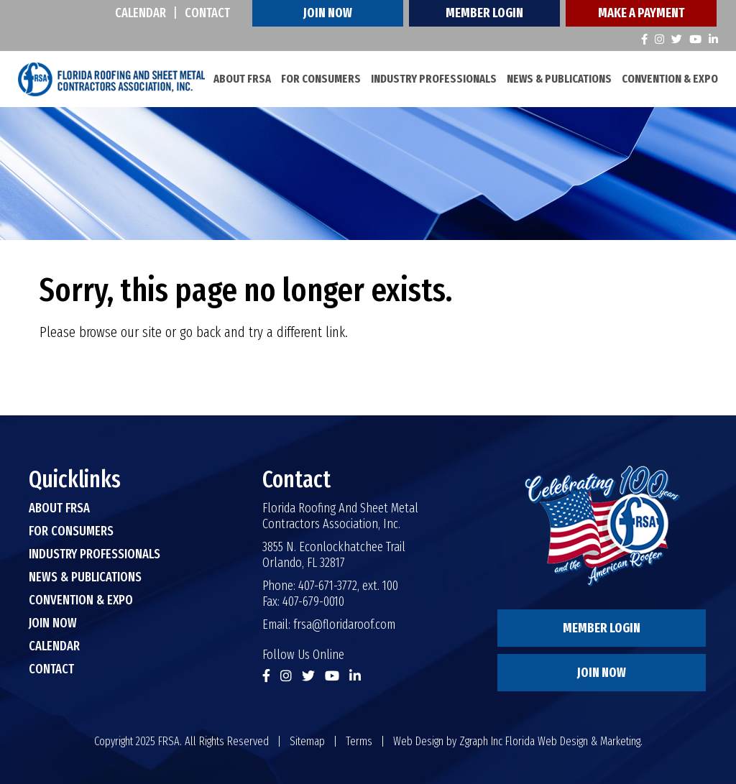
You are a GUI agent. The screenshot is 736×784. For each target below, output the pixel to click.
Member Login (484, 13)
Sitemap (307, 741)
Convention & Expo (670, 79)
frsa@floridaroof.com (344, 624)
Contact (207, 13)
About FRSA (242, 79)
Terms (359, 741)
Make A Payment (641, 13)
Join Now (327, 13)
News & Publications (559, 79)
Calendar (140, 13)
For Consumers (321, 79)
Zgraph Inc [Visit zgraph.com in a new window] (480, 741)
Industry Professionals (434, 79)
